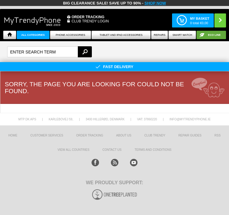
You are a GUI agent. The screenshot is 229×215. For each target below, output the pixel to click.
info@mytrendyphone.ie (190, 119)
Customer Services (46, 135)
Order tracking (89, 135)
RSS (217, 135)
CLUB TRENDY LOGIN (90, 21)
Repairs (159, 34)
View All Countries (73, 149)
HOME (12, 135)
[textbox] (49, 51)
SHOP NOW (155, 3)
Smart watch (182, 34)
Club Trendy (154, 135)
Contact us (111, 149)
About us (123, 135)
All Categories (33, 34)
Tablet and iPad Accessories (121, 34)
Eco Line (214, 34)
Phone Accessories (70, 34)
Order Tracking (88, 17)
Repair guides (190, 135)
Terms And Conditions (152, 149)
